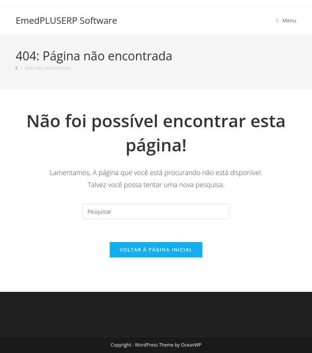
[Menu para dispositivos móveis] (287, 20)
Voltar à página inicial (155, 249)
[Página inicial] (16, 68)
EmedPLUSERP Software (66, 20)
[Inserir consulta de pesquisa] (156, 211)
